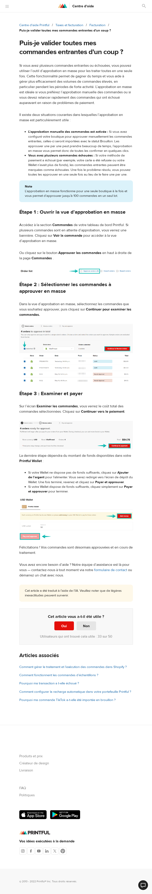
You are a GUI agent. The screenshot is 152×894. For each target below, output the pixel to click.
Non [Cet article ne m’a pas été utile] (86, 626)
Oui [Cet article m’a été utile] (64, 626)
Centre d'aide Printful (34, 25)
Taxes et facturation (69, 25)
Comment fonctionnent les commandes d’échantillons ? (58, 675)
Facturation (97, 25)
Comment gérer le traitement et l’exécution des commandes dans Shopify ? (73, 667)
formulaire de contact (110, 570)
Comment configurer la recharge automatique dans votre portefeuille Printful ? (75, 692)
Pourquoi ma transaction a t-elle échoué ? (49, 683)
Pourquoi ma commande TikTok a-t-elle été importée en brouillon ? (67, 700)
